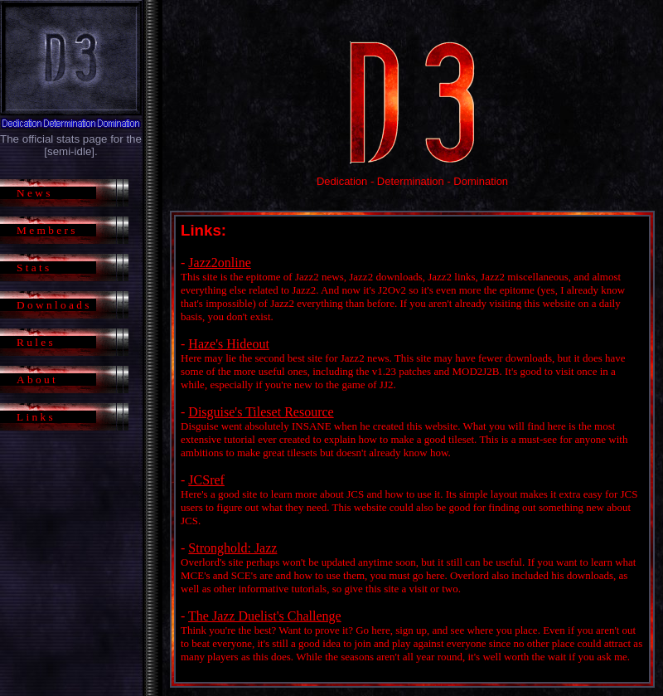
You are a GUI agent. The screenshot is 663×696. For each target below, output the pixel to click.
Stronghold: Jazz (232, 548)
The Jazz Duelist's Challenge (264, 616)
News (35, 193)
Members (47, 230)
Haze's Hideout (228, 344)
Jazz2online (219, 263)
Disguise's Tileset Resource (260, 412)
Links (36, 417)
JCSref (206, 480)
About (37, 379)
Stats (34, 267)
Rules (36, 342)
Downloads (54, 305)
